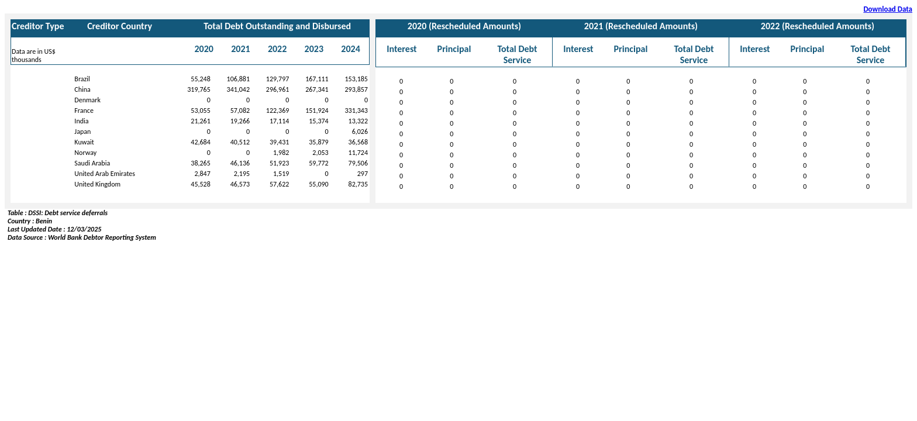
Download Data (887, 9)
